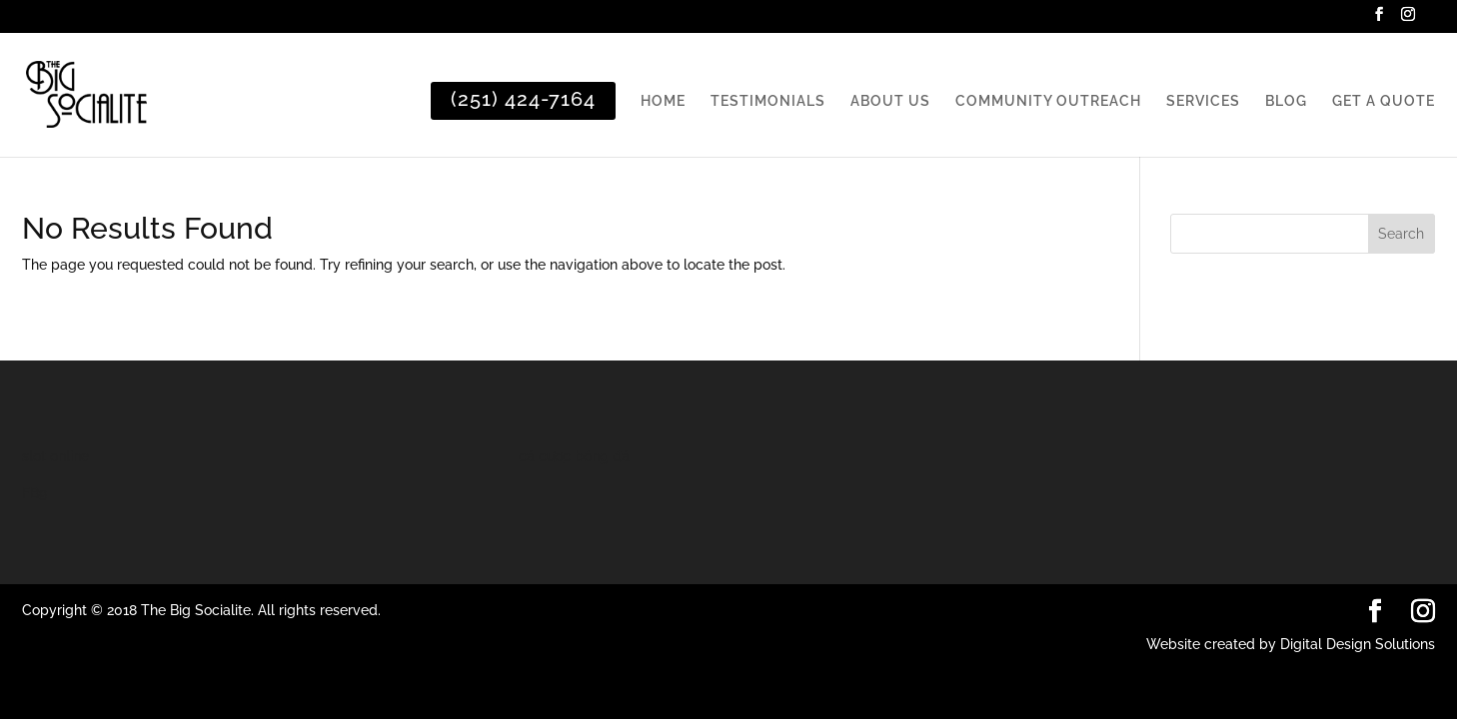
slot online (55, 456)
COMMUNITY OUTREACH (1048, 101)
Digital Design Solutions (1357, 644)
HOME (663, 101)
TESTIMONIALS (768, 101)
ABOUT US (890, 101)
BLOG (1286, 101)
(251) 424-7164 (523, 99)
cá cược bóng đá (574, 456)
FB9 (34, 493)
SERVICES (1203, 101)
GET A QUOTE (1383, 101)
